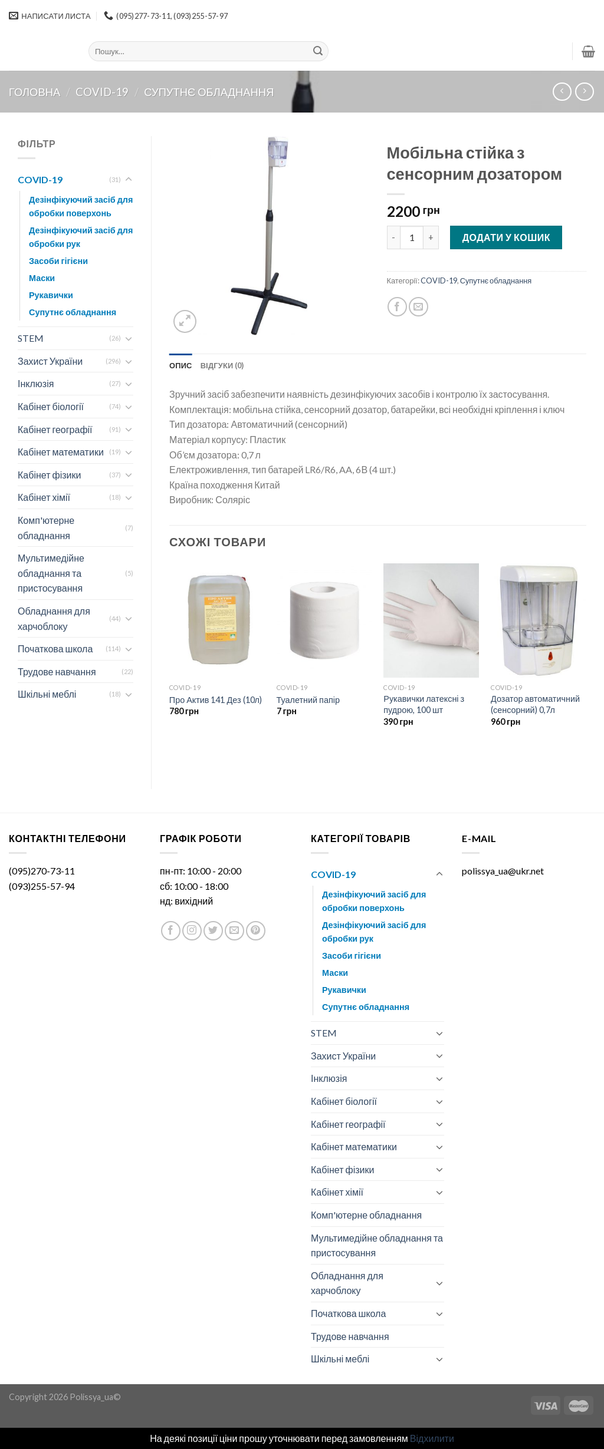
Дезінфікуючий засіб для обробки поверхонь (81, 206)
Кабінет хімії (44, 497)
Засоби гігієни (58, 261)
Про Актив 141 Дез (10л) (215, 700)
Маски (42, 278)
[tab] (180, 365)
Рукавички (51, 295)
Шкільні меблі (47, 693)
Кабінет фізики (49, 474)
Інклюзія (36, 383)
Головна (34, 91)
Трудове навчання (57, 671)
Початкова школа (55, 648)
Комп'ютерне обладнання (46, 527)
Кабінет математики (61, 451)
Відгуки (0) (222, 365)
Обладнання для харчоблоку (54, 618)
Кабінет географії (55, 429)
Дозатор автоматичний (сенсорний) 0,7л (535, 704)
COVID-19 (102, 91)
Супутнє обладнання (209, 91)
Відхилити (432, 1438)
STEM (31, 338)
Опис (180, 365)
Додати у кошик (506, 237)
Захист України (50, 361)
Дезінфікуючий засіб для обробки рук (81, 237)
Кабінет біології (51, 406)
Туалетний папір (308, 700)
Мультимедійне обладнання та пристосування (51, 572)
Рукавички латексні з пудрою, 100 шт (423, 704)
